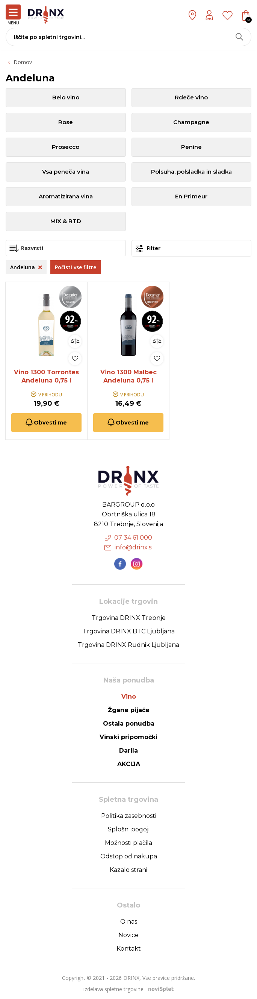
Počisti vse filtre (75, 267)
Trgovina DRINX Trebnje (129, 617)
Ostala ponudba (128, 722)
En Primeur (191, 196)
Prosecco (65, 147)
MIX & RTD (65, 221)
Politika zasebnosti (128, 815)
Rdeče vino (191, 97)
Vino (128, 695)
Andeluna (26, 267)
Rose (65, 122)
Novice (128, 934)
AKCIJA (128, 763)
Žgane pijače (129, 709)
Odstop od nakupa (128, 855)
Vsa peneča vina (65, 172)
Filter (148, 248)
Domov (23, 62)
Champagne (191, 122)
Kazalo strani (128, 869)
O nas (128, 920)
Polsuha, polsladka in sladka (191, 172)
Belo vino (65, 97)
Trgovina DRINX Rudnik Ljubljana (128, 644)
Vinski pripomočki (128, 736)
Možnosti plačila (128, 842)
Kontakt (128, 947)
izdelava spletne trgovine (113, 988)
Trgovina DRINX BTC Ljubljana (129, 630)
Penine (191, 147)
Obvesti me (45, 422)
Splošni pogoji (129, 828)
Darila (128, 749)
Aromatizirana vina (66, 196)
